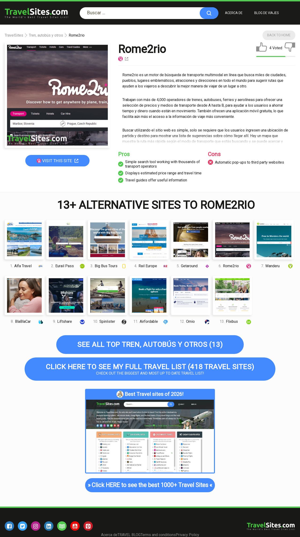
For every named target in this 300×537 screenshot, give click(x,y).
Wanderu (277, 265)
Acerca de (234, 13)
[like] (261, 48)
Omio (195, 321)
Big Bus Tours (108, 265)
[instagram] (35, 526)
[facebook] (9, 526)
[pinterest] (88, 526)
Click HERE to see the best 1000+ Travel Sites (150, 485)
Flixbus (236, 321)
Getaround (193, 265)
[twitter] (22, 526)
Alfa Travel (27, 265)
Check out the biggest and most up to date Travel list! (150, 369)
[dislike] (290, 48)
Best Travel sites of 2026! (150, 394)
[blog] (62, 526)
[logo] (36, 13)
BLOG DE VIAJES (266, 13)
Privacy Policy (187, 535)
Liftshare (69, 321)
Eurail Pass (68, 265)
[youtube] (75, 526)
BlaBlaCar (27, 321)
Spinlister (110, 321)
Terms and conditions (158, 535)
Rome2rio (235, 265)
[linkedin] (48, 526)
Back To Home (279, 35)
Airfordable (151, 321)
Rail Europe (151, 265)
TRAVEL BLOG (129, 535)
